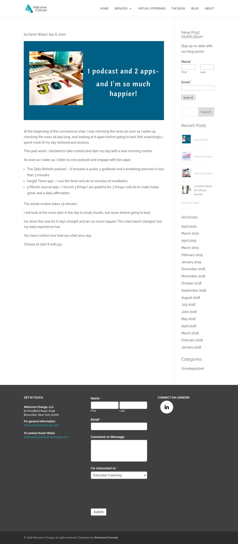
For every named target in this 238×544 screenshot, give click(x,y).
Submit (188, 97)
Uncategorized (192, 368)
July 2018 (188, 304)
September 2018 (193, 290)
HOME (104, 8)
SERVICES (120, 8)
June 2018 (188, 312)
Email (186, 82)
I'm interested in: (105, 468)
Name (186, 61)
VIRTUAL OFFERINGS (152, 8)
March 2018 (190, 333)
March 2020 (190, 233)
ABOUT (209, 8)
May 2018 (188, 319)
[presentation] (126, 493)
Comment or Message (109, 437)
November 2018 (193, 276)
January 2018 (191, 347)
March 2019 (190, 248)
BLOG (195, 8)
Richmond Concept (106, 537)
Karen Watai (37, 34)
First (184, 72)
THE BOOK (178, 8)
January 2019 (191, 262)
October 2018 (191, 283)
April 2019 (188, 240)
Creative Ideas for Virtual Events (203, 190)
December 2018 (193, 269)
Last (203, 72)
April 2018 (188, 326)
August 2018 (190, 297)
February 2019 (191, 255)
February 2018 (192, 340)
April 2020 (188, 226)
